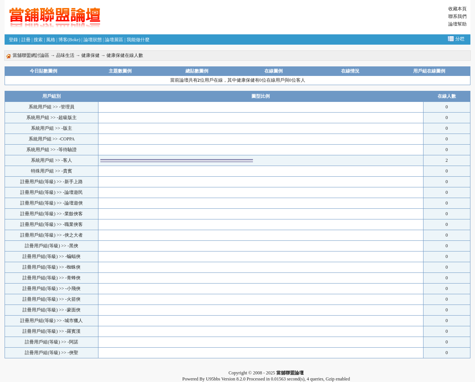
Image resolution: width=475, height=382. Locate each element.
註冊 (26, 39)
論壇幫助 (457, 24)
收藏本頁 (457, 8)
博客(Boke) (69, 39)
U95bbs (213, 379)
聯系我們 (457, 16)
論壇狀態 (93, 39)
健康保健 (90, 55)
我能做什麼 (138, 39)
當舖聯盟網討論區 (31, 55)
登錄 (13, 39)
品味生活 (65, 55)
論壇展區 (114, 39)
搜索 (38, 39)
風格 (50, 39)
